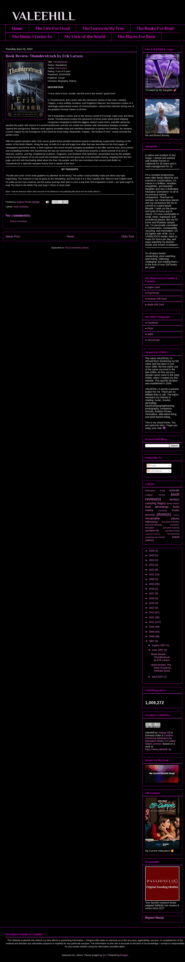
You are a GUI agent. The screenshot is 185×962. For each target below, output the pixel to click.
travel (175, 537)
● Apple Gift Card (154, 304)
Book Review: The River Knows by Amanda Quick (161, 667)
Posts (151, 465)
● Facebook (151, 322)
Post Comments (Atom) (76, 247)
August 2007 (159, 645)
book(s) (174, 499)
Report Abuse (154, 917)
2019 (152, 584)
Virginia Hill (164, 732)
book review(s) (21, 206)
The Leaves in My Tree (103, 28)
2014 (152, 607)
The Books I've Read (155, 28)
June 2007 (158, 650)
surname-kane (172, 531)
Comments (154, 471)
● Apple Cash (152, 287)
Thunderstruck (60, 62)
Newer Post (13, 236)
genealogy (162, 506)
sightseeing (151, 521)
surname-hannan (171, 528)
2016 (152, 598)
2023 (152, 564)
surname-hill (151, 530)
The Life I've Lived (52, 28)
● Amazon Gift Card (156, 298)
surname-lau (173, 534)
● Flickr (149, 328)
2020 (152, 579)
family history (172, 503)
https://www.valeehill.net (158, 749)
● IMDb (149, 334)
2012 (152, 617)
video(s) (149, 540)
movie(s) (162, 510)
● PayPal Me (152, 293)
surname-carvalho (170, 522)
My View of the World (85, 36)
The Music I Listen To (32, 36)
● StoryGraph (152, 340)
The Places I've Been (136, 36)
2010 (152, 626)
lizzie (176, 506)
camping (150, 503)
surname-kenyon (152, 534)
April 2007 (158, 676)
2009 (152, 631)
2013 (152, 612)
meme (149, 510)
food (148, 506)
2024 (152, 560)
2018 (152, 588)
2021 (152, 574)
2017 (152, 593)
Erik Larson (61, 68)
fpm (104, 955)
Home (17, 28)
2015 (152, 603)
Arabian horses (155, 495)
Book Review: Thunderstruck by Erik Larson (160, 657)
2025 (152, 555)
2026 (152, 550)
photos (176, 515)
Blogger (124, 955)
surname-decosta (153, 525)
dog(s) (161, 503)
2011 (152, 622)
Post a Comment (18, 221)
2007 (152, 641)
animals (174, 490)
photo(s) (164, 514)
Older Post (127, 236)
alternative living (155, 490)
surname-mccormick (155, 537)
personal (150, 514)
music (175, 510)
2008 (152, 636)
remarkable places (162, 518)
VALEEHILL (39, 16)
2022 (152, 569)
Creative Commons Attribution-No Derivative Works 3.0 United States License (160, 739)
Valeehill (149, 732)
